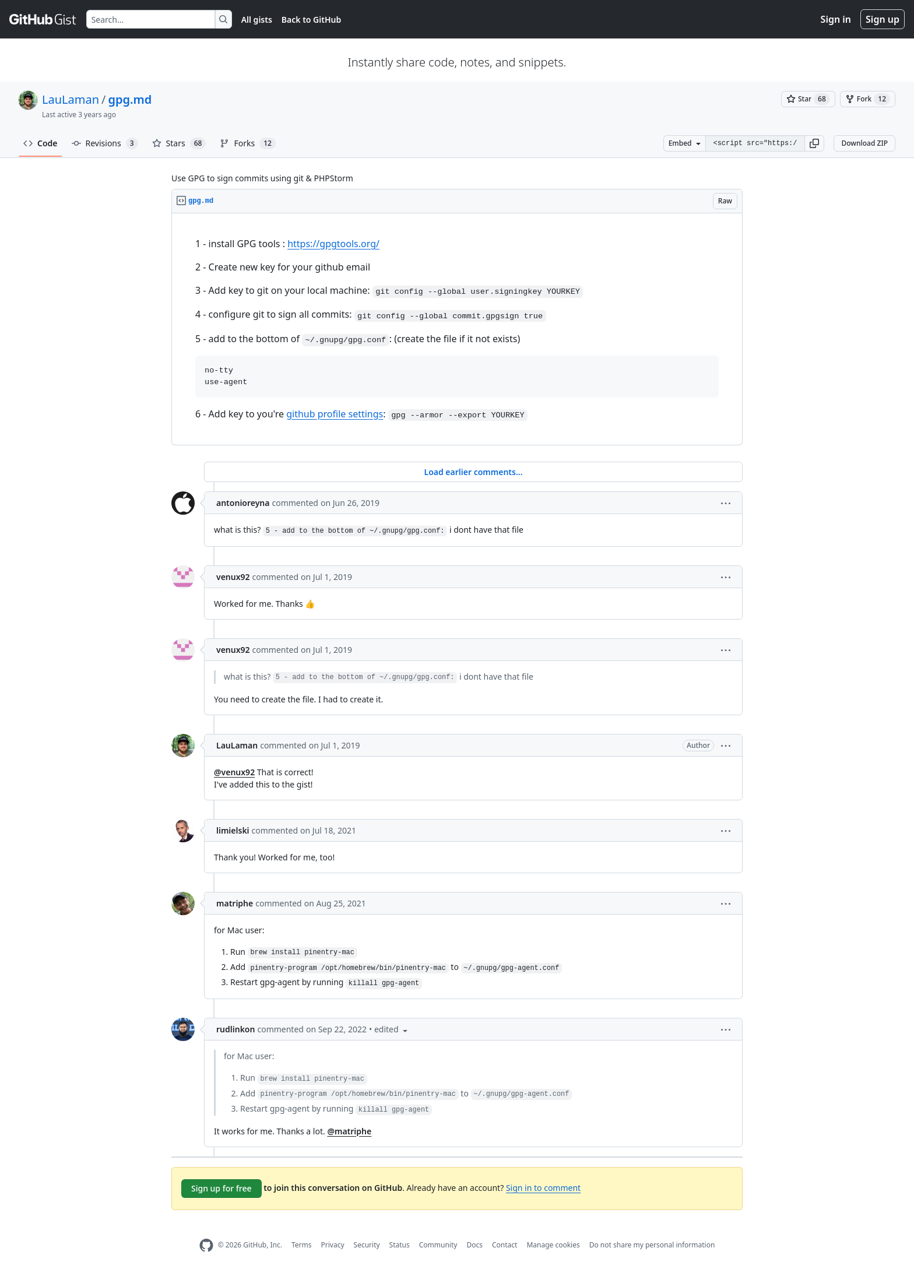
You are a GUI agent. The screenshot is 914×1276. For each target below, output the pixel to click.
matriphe (234, 903)
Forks (247, 143)
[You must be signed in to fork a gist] (867, 99)
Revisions (105, 143)
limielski (232, 830)
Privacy (332, 1245)
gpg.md (130, 99)
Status (399, 1245)
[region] (457, 329)
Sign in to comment (543, 1187)
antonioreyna (242, 502)
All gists (256, 19)
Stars (179, 143)
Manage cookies (552, 1245)
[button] (814, 143)
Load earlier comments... (473, 471)
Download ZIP (864, 143)
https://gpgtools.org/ (333, 243)
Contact (504, 1245)
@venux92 (234, 772)
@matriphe (349, 1131)
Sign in (836, 19)
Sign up (882, 19)
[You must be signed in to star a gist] (808, 99)
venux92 (233, 576)
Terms (301, 1245)
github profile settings (334, 413)
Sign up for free (221, 1188)
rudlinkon (235, 1029)
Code (40, 143)
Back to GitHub (311, 19)
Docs (474, 1245)
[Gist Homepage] (43, 19)
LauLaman (70, 99)
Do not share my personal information (652, 1245)
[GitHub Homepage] (206, 1245)
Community (438, 1245)
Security (367, 1245)
